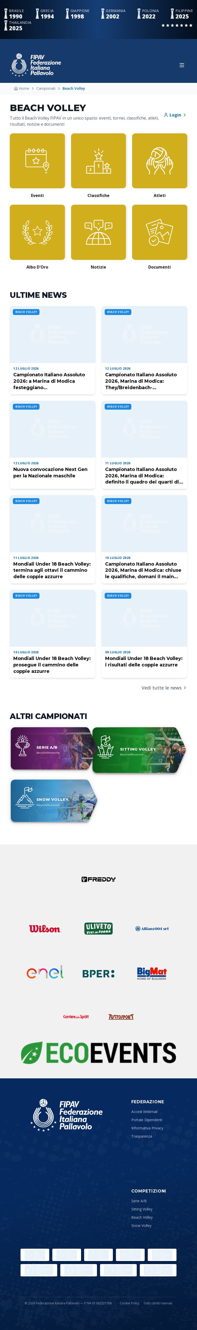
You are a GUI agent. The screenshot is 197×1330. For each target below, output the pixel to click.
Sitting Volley (141, 1209)
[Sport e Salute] (98, 1255)
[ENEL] (45, 973)
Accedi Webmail (144, 1111)
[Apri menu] (181, 65)
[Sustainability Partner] (98, 1052)
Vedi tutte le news (164, 688)
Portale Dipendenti (146, 1119)
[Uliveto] (98, 928)
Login (175, 115)
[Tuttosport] (121, 1016)
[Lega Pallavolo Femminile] (118, 1270)
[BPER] (98, 973)
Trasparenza (141, 1136)
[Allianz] (151, 928)
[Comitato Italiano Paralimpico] (162, 1255)
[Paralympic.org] (66, 1255)
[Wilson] (45, 928)
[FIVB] (39, 1270)
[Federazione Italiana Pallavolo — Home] (35, 65)
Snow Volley (141, 1225)
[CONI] (130, 1255)
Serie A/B (139, 1200)
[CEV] (78, 1270)
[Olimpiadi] (35, 1255)
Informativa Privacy (147, 1128)
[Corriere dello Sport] (76, 1016)
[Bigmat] (151, 973)
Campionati (45, 88)
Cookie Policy (129, 1303)
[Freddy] (98, 879)
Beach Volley (142, 1217)
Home (21, 88)
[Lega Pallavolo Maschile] (158, 1270)
